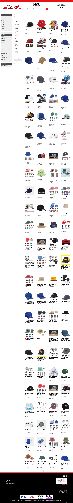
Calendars (3, 20)
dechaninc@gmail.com (61, 5)
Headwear (37, 11)
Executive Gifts (3, 44)
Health (42, 11)
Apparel (15, 11)
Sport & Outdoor (4, 57)
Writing (54, 11)
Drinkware (29, 11)
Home (7, 477)
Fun (33, 11)
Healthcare (3, 51)
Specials (7, 481)
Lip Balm (2, 22)
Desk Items (3, 42)
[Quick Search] (35, 9)
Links (17, 479)
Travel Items (3, 61)
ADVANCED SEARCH (4, 65)
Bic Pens (2, 24)
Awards (20, 11)
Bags (24, 11)
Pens (2, 55)
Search (18, 477)
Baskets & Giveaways (4, 18)
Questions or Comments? (10, 483)
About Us (7, 479)
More (58, 11)
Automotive (3, 38)
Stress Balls (3, 59)
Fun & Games (3, 47)
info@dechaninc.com (63, 492)
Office (46, 11)
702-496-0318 (61, 4)
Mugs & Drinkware (4, 53)
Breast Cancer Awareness (5, 32)
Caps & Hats (3, 40)
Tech (50, 11)
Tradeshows (3, 30)
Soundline (3, 26)
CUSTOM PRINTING (4, 16)
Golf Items (3, 49)
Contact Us (8, 480)
